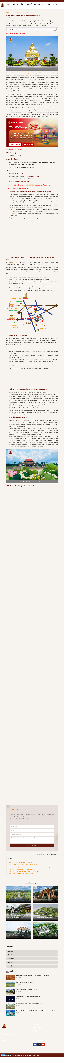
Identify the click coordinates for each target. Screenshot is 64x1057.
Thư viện (4, 1048)
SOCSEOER (27, 1055)
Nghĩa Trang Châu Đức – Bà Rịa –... (41, 899)
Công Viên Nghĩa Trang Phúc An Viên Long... (43, 917)
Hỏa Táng (4, 1046)
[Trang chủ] (11, 4)
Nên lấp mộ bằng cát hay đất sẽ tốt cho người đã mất (29, 1003)
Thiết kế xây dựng (13, 213)
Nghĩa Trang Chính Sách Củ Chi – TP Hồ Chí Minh (22, 869)
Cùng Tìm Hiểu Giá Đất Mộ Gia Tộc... (15, 935)
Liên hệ (3, 1050)
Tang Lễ (4, 1044)
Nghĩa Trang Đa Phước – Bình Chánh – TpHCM (21, 873)
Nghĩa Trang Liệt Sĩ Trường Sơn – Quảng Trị (20, 862)
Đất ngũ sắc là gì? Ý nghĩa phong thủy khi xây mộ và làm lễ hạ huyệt (33, 975)
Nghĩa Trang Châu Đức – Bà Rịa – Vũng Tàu (27, 989)
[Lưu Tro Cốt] (46, 4)
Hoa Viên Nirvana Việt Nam (13, 917)
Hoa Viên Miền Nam (37, 1027)
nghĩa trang (14, 262)
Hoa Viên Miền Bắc (37, 1029)
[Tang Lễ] (29, 4)
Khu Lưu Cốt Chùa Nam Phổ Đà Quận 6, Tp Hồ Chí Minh (23, 864)
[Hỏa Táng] (37, 4)
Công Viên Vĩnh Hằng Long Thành (14, 899)
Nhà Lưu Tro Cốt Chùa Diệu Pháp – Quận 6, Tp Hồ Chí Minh (24, 871)
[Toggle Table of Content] (54, 29)
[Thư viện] (57, 4)
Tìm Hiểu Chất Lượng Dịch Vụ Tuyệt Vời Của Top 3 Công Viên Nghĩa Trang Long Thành (31, 867)
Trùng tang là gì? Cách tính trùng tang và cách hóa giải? (30, 996)
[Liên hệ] (9, 6)
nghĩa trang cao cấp (28, 73)
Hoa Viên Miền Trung (37, 1031)
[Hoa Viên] (20, 4)
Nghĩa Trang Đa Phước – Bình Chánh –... (42, 935)
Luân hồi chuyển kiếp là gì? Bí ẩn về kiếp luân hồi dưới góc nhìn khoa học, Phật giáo (36, 1011)
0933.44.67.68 (29, 185)
